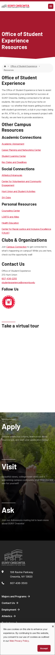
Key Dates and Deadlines (14, 162)
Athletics (9, 616)
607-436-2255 (9, 278)
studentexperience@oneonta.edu (18, 282)
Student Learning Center (14, 156)
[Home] (5, 66)
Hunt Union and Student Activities (18, 191)
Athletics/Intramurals (12, 175)
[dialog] (27, 639)
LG (3, 216)
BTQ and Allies (12, 216)
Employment (11, 609)
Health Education (10, 223)
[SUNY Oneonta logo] (15, 6)
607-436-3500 (18, 583)
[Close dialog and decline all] (53, 624)
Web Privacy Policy (19, 640)
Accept (44, 648)
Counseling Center (11, 210)
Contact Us (10, 603)
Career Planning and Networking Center (21, 150)
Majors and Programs (16, 596)
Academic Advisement (13, 143)
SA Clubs (6, 197)
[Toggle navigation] (50, 6)
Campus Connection (16, 246)
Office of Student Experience (24, 66)
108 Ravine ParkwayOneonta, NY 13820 (21, 574)
